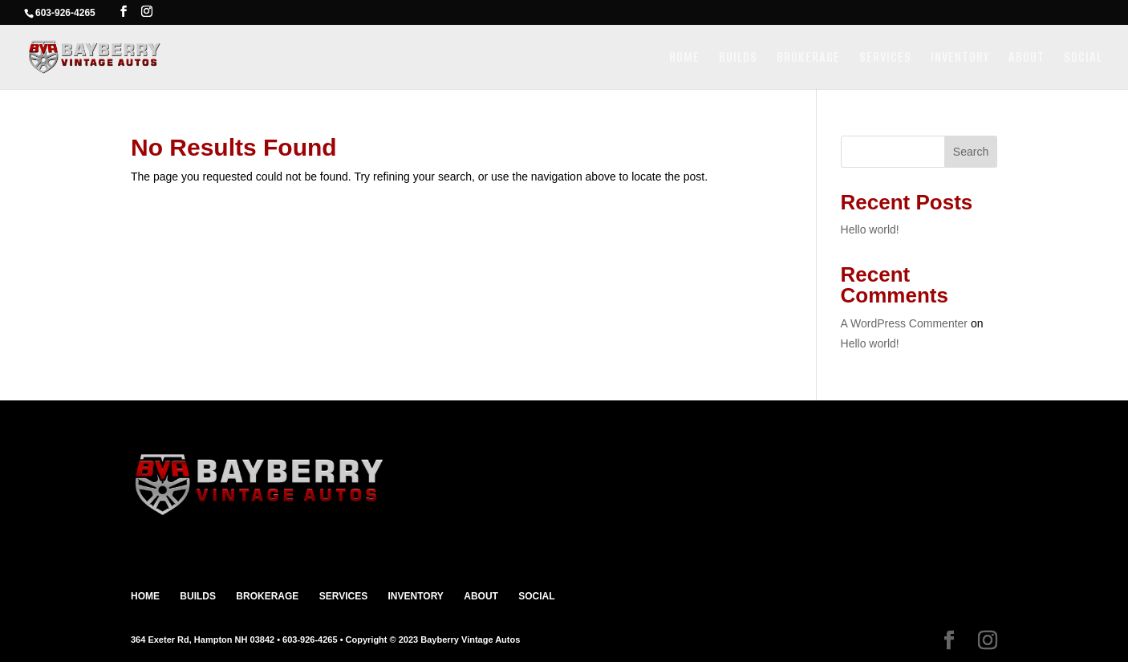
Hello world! (870, 229)
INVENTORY (960, 59)
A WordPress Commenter (904, 323)
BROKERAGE (808, 59)
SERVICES (885, 59)
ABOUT (1026, 59)
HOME (684, 59)
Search (970, 151)
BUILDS (738, 59)
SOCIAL (1083, 59)
